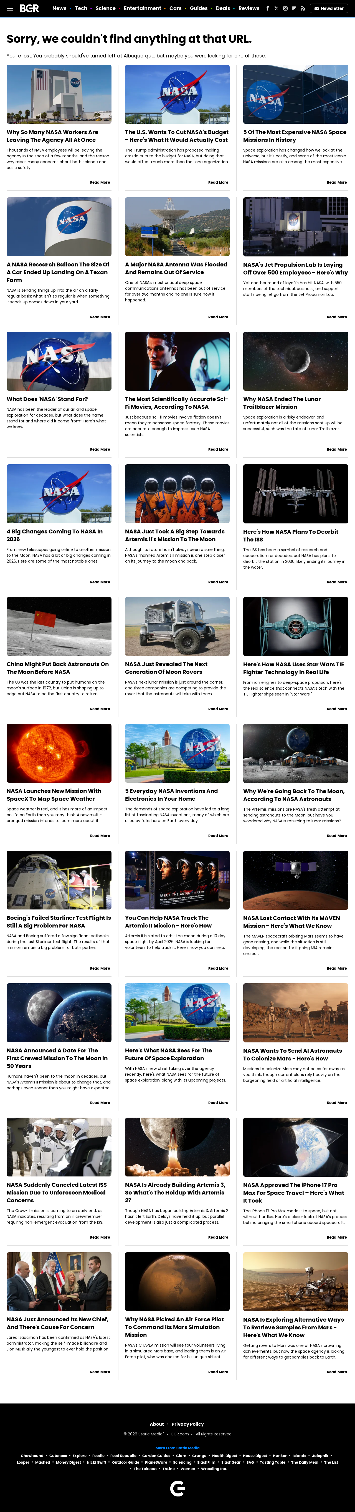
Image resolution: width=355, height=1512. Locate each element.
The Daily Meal (304, 1462)
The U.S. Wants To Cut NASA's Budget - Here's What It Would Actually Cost (177, 135)
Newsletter (329, 8)
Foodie (98, 1455)
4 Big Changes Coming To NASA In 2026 (55, 535)
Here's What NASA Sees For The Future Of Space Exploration (168, 1054)
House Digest (255, 1455)
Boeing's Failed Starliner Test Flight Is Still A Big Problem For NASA (59, 921)
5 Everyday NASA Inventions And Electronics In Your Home (171, 794)
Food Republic (123, 1455)
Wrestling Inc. (214, 1468)
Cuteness (58, 1455)
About (157, 1424)
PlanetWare (156, 1462)
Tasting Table (272, 1462)
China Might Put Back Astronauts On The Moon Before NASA (58, 668)
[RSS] (303, 8)
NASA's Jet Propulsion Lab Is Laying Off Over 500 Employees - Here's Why (295, 268)
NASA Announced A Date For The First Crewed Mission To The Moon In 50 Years (57, 1058)
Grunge (199, 1455)
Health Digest (224, 1455)
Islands (299, 1455)
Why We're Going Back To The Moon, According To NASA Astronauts (294, 795)
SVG (250, 1462)
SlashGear (231, 1462)
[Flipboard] (294, 8)
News (59, 8)
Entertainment (142, 8)
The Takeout (145, 1468)
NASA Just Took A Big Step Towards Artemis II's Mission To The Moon (175, 535)
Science (106, 8)
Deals (223, 8)
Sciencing (182, 1462)
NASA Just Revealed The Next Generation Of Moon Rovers (166, 668)
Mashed (42, 1462)
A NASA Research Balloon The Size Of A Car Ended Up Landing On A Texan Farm (58, 272)
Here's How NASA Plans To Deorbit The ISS (290, 535)
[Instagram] (285, 8)
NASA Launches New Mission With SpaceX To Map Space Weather (54, 794)
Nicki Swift (96, 1462)
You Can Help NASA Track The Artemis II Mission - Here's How (168, 921)
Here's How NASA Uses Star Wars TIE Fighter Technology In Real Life (293, 668)
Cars (175, 8)
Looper (23, 1462)
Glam (181, 1455)
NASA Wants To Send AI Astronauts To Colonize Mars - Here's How (292, 1054)
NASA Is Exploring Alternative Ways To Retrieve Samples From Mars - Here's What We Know (293, 1327)
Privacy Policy (188, 1424)
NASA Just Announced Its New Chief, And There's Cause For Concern (57, 1323)
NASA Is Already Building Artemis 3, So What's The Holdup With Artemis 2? (175, 1192)
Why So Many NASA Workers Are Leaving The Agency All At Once (52, 135)
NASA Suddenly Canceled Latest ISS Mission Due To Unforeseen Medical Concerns (57, 1192)
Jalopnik (320, 1455)
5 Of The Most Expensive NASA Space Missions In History (294, 135)
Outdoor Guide (125, 1462)
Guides (199, 8)
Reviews (249, 8)
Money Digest (68, 1462)
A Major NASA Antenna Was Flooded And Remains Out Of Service (176, 268)
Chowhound (32, 1455)
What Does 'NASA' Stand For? (47, 399)
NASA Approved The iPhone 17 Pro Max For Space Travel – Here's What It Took (293, 1192)
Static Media (150, 1434)
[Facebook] (267, 8)
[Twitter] (276, 8)
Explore (80, 1455)
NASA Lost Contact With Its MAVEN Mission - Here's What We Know (291, 921)
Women (188, 1468)
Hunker (280, 1455)
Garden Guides (156, 1455)
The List (331, 1462)
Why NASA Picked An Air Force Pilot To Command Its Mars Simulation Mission (174, 1327)
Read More (100, 182)
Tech (81, 8)
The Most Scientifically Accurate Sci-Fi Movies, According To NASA (177, 402)
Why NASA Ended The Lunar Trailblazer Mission (282, 402)
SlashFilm (206, 1462)
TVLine (169, 1468)
